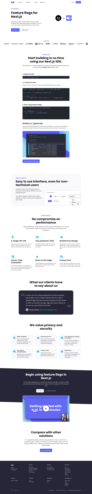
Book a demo (26, 30)
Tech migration (32, 472)
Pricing (35, 2)
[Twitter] (15, 490)
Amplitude (49, 480)
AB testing (31, 467)
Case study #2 (67, 472)
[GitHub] (13, 490)
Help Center (67, 468)
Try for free (13, 470)
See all (66, 485)
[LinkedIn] (11, 490)
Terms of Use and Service (61, 490)
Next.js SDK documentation (32, 161)
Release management (33, 468)
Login (72, 2)
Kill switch (31, 470)
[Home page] (14, 2)
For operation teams (51, 469)
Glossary (66, 474)
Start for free (15, 30)
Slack (48, 481)
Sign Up (78, 2)
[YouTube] (17, 490)
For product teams (50, 468)
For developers (50, 467)
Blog (66, 467)
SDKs (66, 473)
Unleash (66, 483)
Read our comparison (46, 450)
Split (65, 481)
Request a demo (14, 468)
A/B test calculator (14, 480)
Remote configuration (33, 469)
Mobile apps (31, 481)
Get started (40, 390)
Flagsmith (66, 484)
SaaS (30, 480)
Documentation (68, 469)
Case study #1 (67, 470)
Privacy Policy (51, 490)
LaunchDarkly (67, 480)
